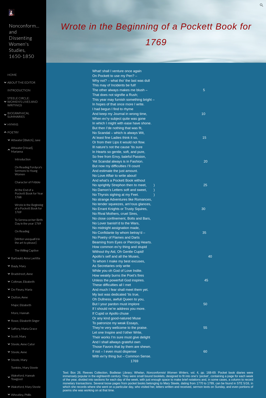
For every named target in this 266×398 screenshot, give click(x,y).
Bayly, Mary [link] (18, 266)
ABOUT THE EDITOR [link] (21, 82)
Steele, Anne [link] (19, 352)
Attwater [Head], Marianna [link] (22, 149)
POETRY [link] (13, 132)
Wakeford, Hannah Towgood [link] (23, 377)
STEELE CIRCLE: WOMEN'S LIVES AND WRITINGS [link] (22, 101)
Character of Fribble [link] (27, 182)
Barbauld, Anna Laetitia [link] (25, 258)
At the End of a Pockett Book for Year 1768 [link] (29, 193)
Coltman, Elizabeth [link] (23, 281)
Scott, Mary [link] (18, 336)
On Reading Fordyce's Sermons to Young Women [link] (28, 170)
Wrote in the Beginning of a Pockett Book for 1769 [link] (29, 208)
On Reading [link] (22, 231)
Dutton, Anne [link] (19, 297)
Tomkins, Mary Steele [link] (24, 367)
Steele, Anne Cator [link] (23, 344)
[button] (261, 5)
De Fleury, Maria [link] (21, 289)
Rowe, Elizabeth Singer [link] (25, 320)
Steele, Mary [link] (19, 359)
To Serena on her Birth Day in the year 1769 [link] (29, 221)
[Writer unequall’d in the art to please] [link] (27, 240)
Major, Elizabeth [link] (21, 305)
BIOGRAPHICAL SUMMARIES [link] (18, 114)
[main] (156, 31)
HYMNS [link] (12, 124)
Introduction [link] (22, 159)
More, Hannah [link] (20, 313)
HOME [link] (12, 74)
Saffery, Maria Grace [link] (24, 328)
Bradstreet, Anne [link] (22, 273)
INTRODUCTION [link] (18, 90)
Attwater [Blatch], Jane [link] (25, 140)
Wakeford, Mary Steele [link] (26, 386)
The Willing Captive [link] (27, 250)
